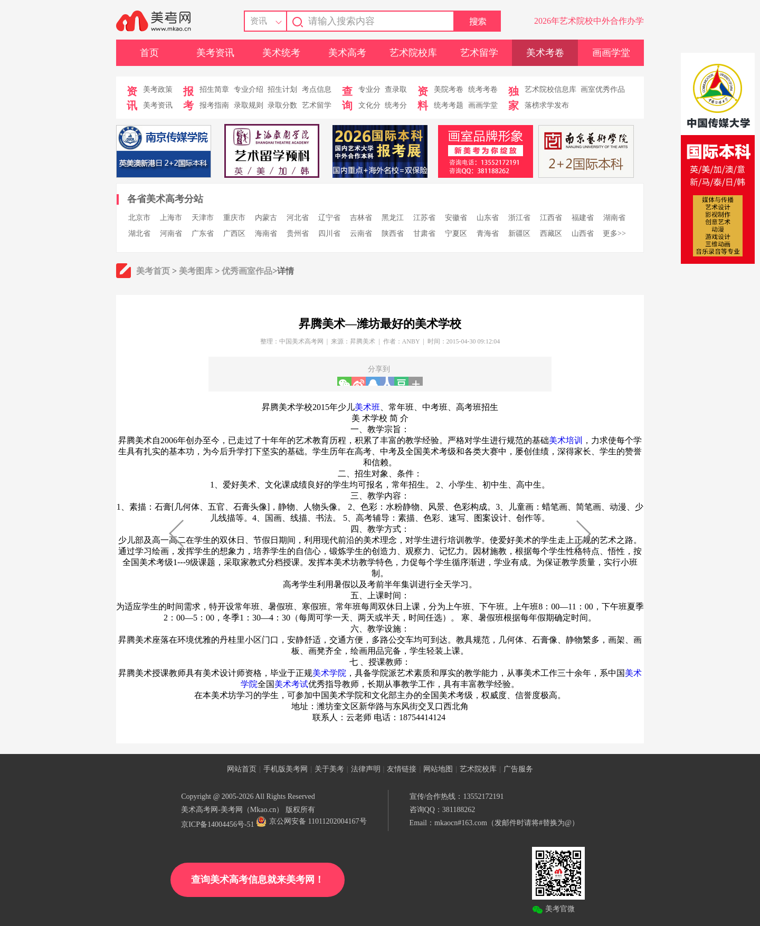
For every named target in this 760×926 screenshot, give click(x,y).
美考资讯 (215, 52)
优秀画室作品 (247, 270)
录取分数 (282, 105)
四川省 (329, 233)
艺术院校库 (413, 52)
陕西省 (393, 233)
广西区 (234, 233)
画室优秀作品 (603, 89)
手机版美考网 (285, 769)
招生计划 (282, 89)
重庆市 (234, 218)
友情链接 (401, 769)
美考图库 (196, 270)
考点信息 (316, 89)
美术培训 (566, 440)
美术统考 (281, 52)
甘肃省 (424, 233)
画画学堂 (611, 52)
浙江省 (519, 218)
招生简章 (214, 89)
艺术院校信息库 (550, 89)
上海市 (171, 218)
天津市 (203, 218)
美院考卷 (448, 89)
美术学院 (329, 673)
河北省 (298, 218)
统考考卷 (483, 89)
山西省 (583, 233)
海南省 (266, 233)
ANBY (411, 341)
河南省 (171, 233)
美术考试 (291, 684)
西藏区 (551, 233)
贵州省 (298, 233)
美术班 (367, 407)
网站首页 (241, 769)
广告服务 (518, 769)
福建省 (583, 218)
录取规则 (248, 105)
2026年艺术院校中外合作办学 (589, 20)
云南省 (361, 233)
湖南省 (614, 218)
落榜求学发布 (547, 105)
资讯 (258, 20)
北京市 (139, 218)
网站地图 (438, 769)
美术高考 (347, 52)
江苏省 (424, 218)
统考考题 (448, 105)
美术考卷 (545, 52)
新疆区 (519, 233)
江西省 (551, 218)
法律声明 (366, 769)
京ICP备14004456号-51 (217, 824)
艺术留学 (479, 52)
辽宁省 (329, 218)
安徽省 (456, 218)
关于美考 (329, 769)
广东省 (203, 233)
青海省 (488, 233)
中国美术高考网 (301, 341)
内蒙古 (266, 218)
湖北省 (139, 233)
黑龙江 (393, 218)
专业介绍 (248, 89)
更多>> (614, 233)
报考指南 (214, 105)
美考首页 (153, 270)
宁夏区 (456, 233)
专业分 (369, 89)
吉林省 (361, 218)
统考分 (396, 105)
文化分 (369, 105)
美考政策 (158, 89)
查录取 (396, 89)
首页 (149, 52)
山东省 (488, 218)
